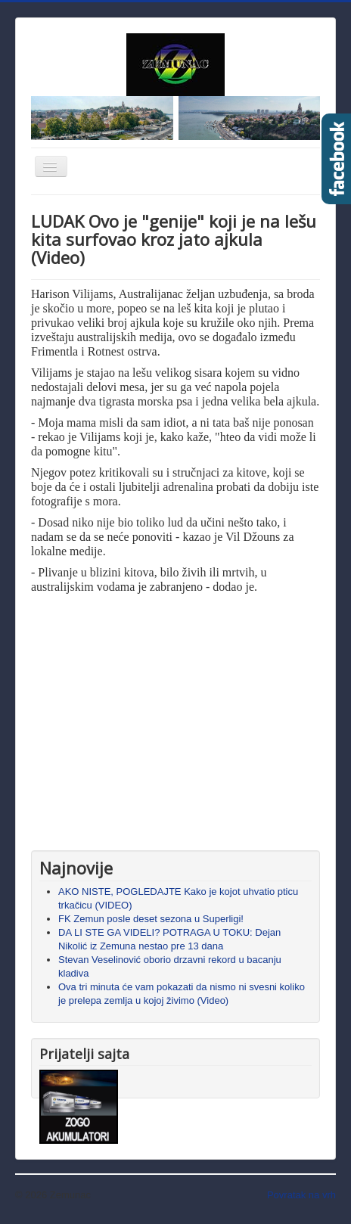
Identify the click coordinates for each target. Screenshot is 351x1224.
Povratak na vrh (301, 1195)
